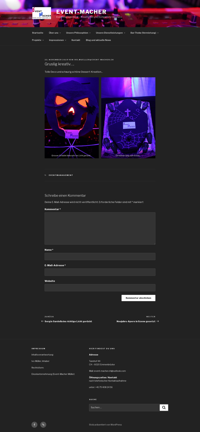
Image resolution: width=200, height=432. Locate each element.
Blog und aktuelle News (98, 40)
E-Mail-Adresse (55, 265)
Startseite (37, 32)
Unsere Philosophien (78, 32)
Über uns (55, 32)
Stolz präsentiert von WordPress (105, 424)
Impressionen (58, 40)
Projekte (38, 40)
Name (49, 249)
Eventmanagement (61, 175)
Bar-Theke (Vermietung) (145, 32)
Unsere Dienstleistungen (111, 32)
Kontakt (76, 40)
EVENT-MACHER (81, 12)
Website (50, 281)
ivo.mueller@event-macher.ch (94, 60)
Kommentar (53, 209)
